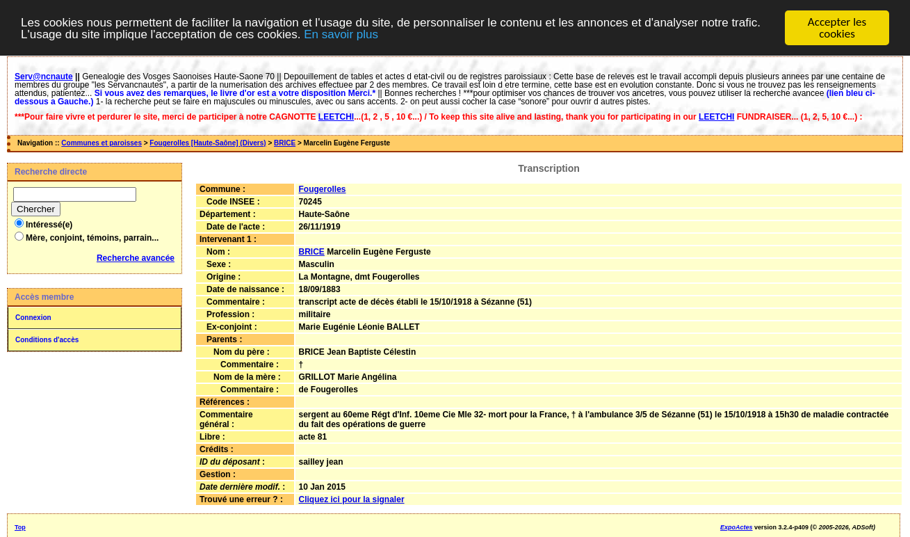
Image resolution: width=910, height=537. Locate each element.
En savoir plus (341, 34)
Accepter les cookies (837, 28)
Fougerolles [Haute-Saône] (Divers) (207, 143)
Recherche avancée (135, 258)
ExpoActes (736, 527)
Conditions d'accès (47, 340)
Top (20, 527)
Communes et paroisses (101, 143)
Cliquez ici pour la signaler (352, 499)
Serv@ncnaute (44, 76)
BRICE (284, 143)
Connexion (33, 317)
